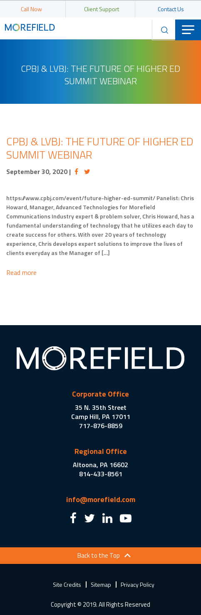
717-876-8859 (100, 426)
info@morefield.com (100, 499)
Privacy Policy (137, 584)
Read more (21, 272)
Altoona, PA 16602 (100, 465)
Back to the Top (98, 555)
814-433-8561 (100, 474)
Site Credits (67, 584)
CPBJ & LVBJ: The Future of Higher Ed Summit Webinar (100, 148)
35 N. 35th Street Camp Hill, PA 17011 (100, 411)
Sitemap (101, 584)
